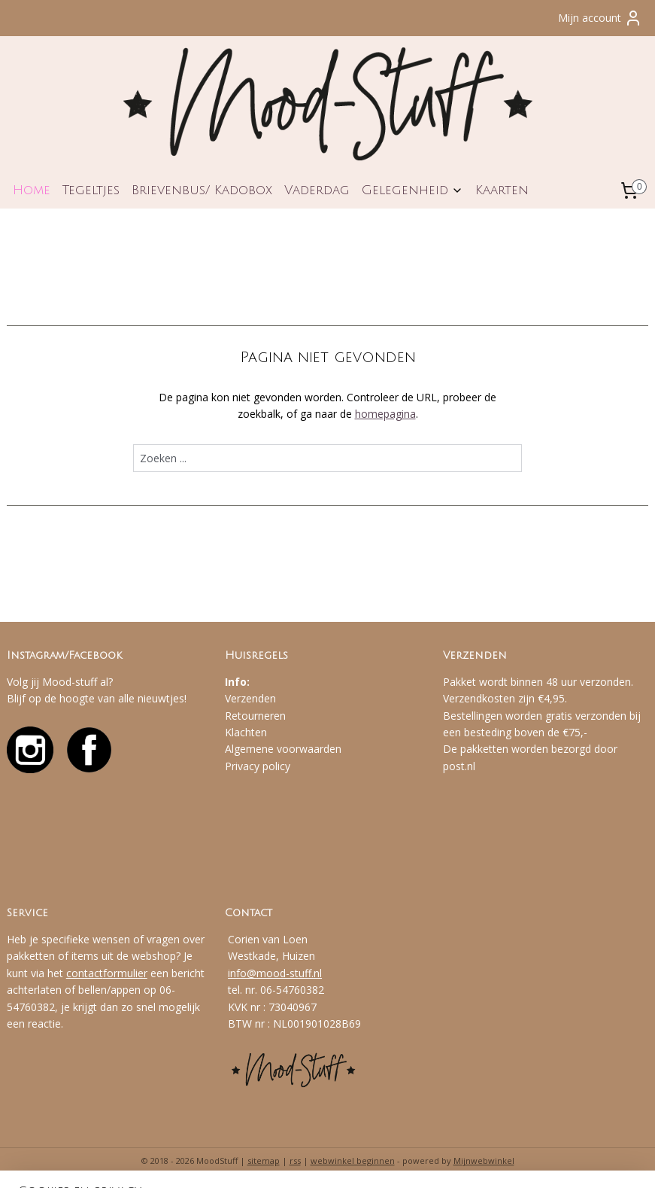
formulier (125, 973)
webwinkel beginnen (353, 1160)
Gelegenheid (412, 190)
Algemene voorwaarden (283, 749)
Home (31, 190)
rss (295, 1160)
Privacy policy (257, 766)
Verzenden (250, 698)
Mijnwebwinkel (483, 1160)
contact (84, 973)
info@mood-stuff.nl (275, 973)
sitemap (263, 1160)
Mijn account (600, 18)
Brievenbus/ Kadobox (202, 190)
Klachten (246, 732)
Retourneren (255, 715)
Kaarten (502, 190)
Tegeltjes (91, 190)
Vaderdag (317, 190)
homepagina (385, 414)
